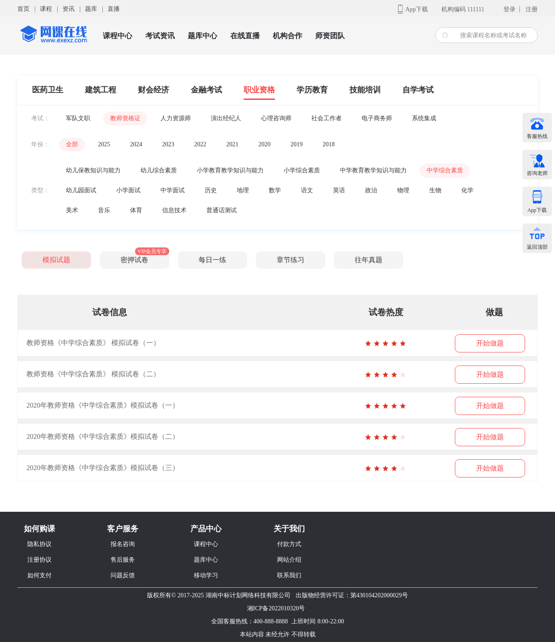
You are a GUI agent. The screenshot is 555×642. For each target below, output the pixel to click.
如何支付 (39, 575)
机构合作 (287, 36)
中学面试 (172, 190)
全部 (72, 144)
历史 (211, 190)
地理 (243, 190)
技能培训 (365, 90)
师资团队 (330, 36)
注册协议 (39, 559)
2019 (297, 144)
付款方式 (289, 544)
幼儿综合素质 (158, 170)
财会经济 (153, 90)
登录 (509, 9)
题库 (91, 9)
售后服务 (123, 559)
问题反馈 (123, 575)
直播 (114, 9)
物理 (403, 190)
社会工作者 (326, 118)
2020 (264, 144)
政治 (371, 190)
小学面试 (128, 190)
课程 (46, 9)
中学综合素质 (445, 170)
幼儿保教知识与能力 (93, 170)
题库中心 (202, 36)
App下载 (416, 9)
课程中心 (117, 36)
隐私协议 (39, 544)
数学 (275, 190)
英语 (339, 190)
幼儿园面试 (81, 190)
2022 (200, 144)
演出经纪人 (226, 118)
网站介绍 (289, 559)
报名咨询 (123, 544)
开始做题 (490, 343)
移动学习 (206, 575)
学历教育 (312, 90)
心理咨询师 (276, 118)
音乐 (104, 210)
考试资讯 (160, 36)
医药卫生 (47, 90)
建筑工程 (100, 90)
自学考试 (418, 90)
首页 (23, 9)
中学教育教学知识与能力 (373, 170)
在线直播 (245, 36)
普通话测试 (221, 210)
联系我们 (289, 575)
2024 (136, 144)
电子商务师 (377, 118)
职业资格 (259, 90)
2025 (104, 144)
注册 (532, 9)
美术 (72, 210)
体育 (136, 210)
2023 (168, 144)
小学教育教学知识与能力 (230, 170)
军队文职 (78, 118)
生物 (435, 190)
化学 (467, 190)
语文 (307, 190)
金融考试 (206, 90)
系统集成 (424, 118)
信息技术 (174, 210)
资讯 (68, 9)
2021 (232, 144)
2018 (329, 144)
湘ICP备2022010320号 (276, 608)
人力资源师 (175, 118)
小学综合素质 (302, 170)
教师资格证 (125, 118)
